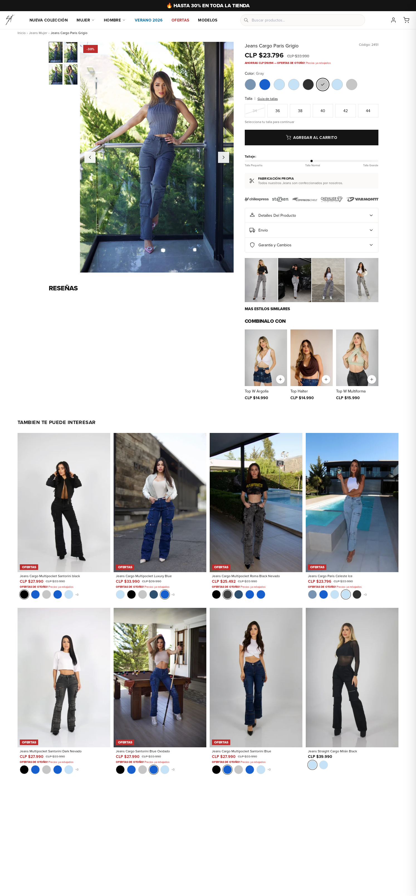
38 (300, 111)
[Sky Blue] (68, 594)
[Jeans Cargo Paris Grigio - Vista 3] (56, 74)
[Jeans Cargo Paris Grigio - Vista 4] (71, 74)
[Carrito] (406, 20)
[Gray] (46, 594)
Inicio (22, 32)
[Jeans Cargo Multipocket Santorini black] (64, 576)
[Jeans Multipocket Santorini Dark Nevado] (64, 751)
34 (255, 110)
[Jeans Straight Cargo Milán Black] (352, 751)
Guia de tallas (268, 99)
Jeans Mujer (38, 32)
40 (322, 111)
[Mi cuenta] (393, 20)
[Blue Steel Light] (312, 594)
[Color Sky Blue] (279, 84)
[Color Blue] (264, 84)
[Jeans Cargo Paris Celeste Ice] (352, 576)
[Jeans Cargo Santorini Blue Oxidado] (160, 751)
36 (277, 111)
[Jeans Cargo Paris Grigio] (56, 52)
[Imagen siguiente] (223, 157)
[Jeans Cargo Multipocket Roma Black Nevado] (256, 576)
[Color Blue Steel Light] (250, 84)
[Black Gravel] (357, 594)
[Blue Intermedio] (153, 594)
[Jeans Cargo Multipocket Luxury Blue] (160, 576)
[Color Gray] (322, 84)
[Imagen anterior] (90, 157)
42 (345, 111)
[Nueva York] (227, 594)
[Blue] (35, 594)
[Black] (24, 594)
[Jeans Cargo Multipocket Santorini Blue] (256, 751)
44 (368, 111)
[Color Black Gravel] (308, 84)
